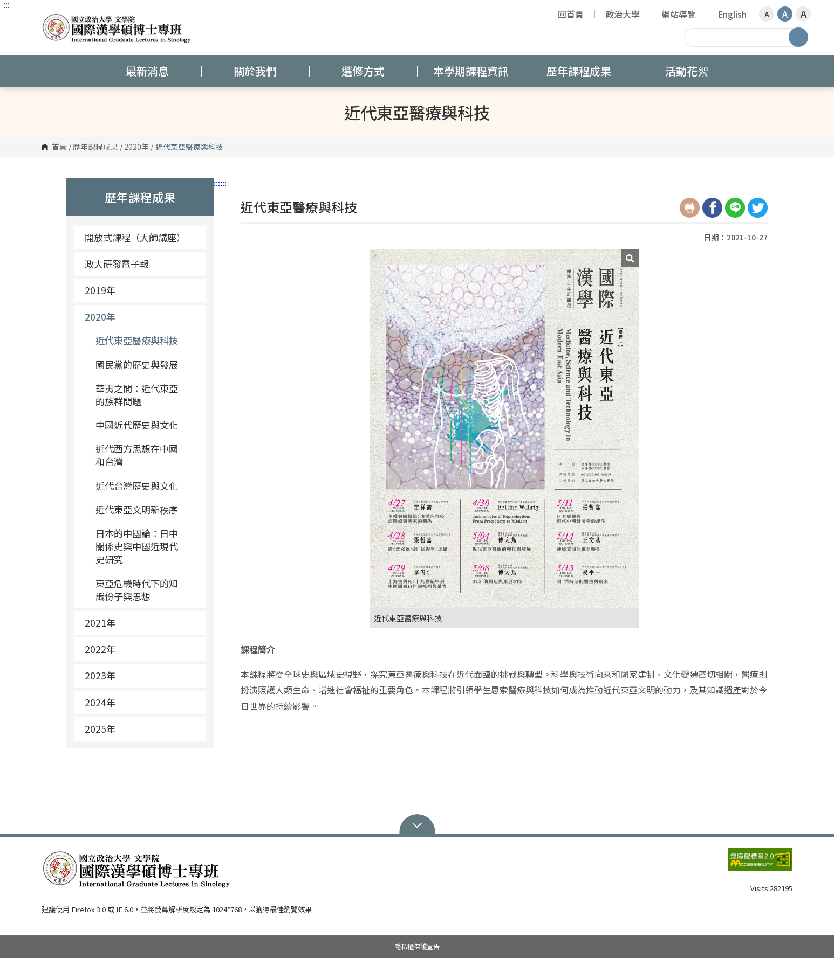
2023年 (100, 675)
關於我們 (255, 71)
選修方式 (363, 71)
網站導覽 (678, 14)
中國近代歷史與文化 (136, 425)
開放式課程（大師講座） (135, 237)
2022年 (141, 649)
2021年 (141, 622)
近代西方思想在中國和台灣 (136, 455)
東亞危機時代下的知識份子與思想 (136, 590)
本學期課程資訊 (471, 71)
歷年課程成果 (578, 71)
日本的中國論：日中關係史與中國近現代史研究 (136, 546)
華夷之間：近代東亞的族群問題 (136, 394)
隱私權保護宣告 (417, 947)
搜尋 (798, 37)
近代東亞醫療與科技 (136, 340)
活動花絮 (686, 71)
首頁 (59, 147)
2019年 (141, 290)
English (732, 14)
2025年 (100, 728)
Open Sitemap (417, 824)
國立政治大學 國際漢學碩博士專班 (52, 18)
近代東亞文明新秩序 (136, 509)
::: (6, 4)
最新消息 (147, 71)
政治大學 (622, 14)
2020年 (136, 147)
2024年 (100, 702)
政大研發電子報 (117, 263)
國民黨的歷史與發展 (136, 364)
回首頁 (571, 14)
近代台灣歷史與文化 (136, 485)
